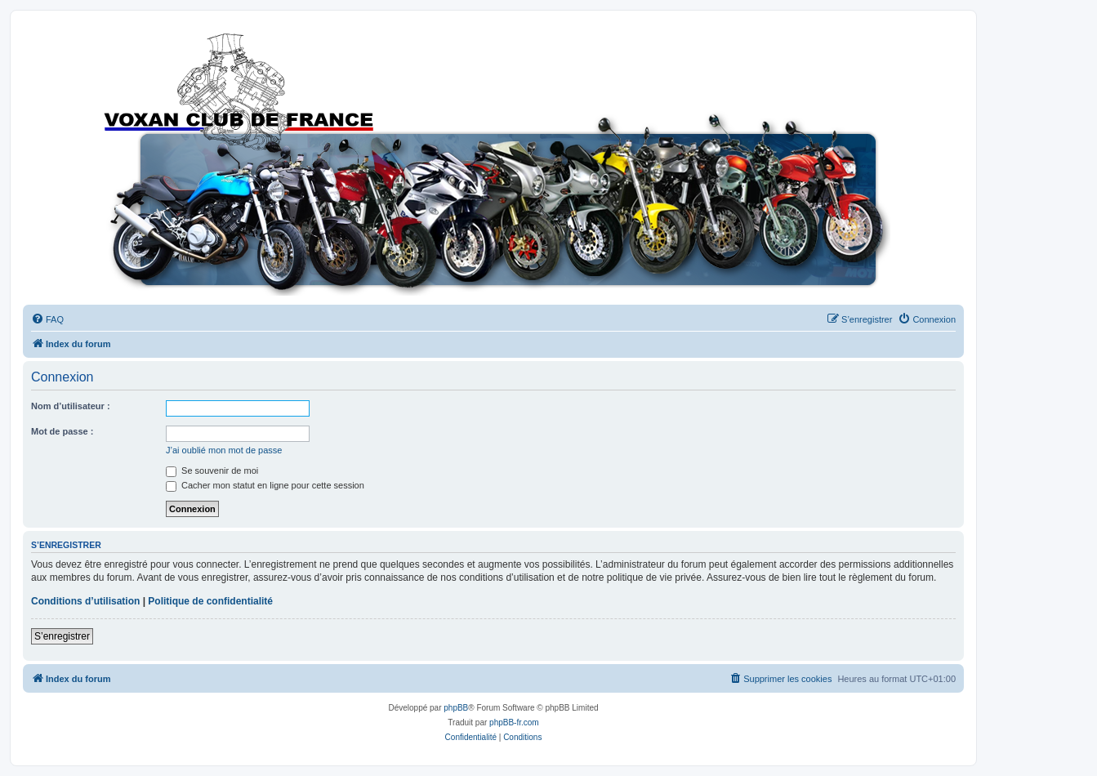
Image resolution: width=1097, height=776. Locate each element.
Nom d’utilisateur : (70, 406)
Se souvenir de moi (212, 470)
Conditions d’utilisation (85, 601)
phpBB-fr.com (514, 722)
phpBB (456, 707)
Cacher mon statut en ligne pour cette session (265, 485)
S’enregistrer (62, 636)
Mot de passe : (62, 431)
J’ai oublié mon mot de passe (224, 450)
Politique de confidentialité (210, 601)
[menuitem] (47, 319)
